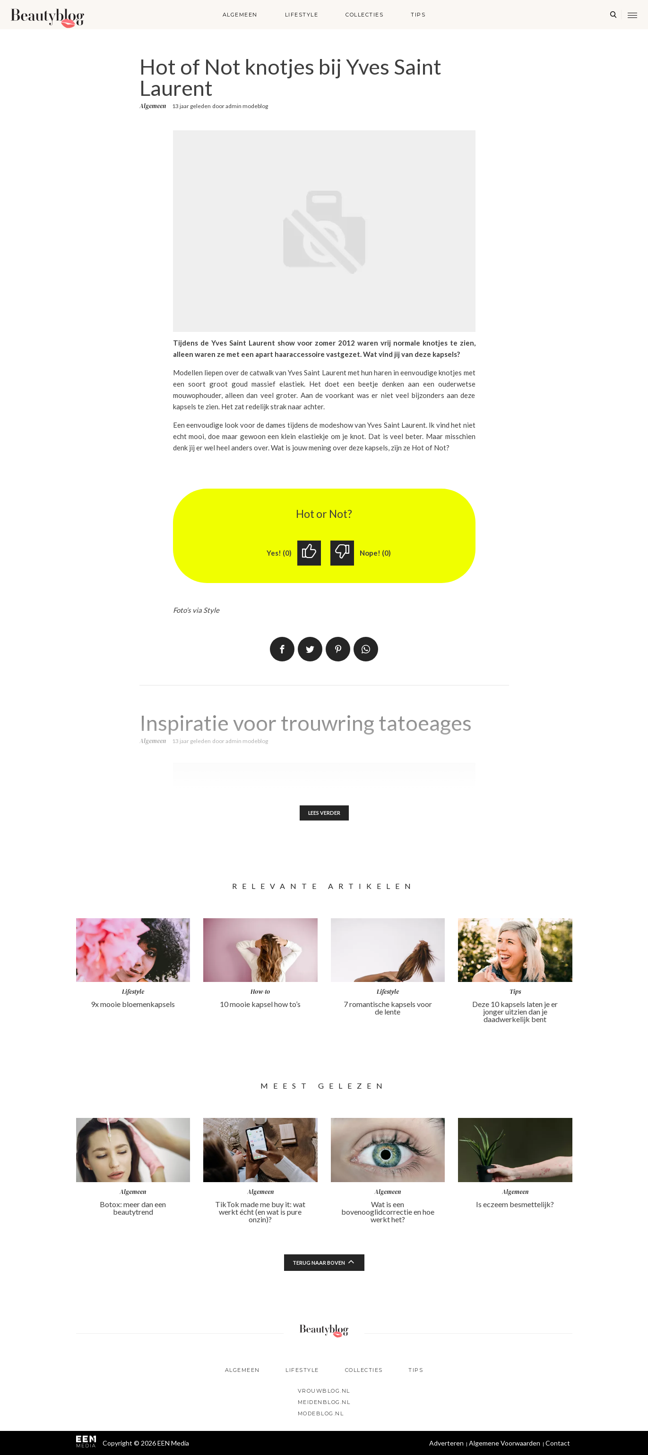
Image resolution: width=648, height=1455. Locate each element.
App (366, 650)
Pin (338, 650)
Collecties (364, 14)
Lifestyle (302, 14)
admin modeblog (246, 106)
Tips (418, 14)
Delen (282, 650)
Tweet (310, 650)
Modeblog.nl (321, 1413)
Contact (557, 1443)
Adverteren (446, 1443)
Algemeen (240, 14)
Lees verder (324, 814)
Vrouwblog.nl (324, 1390)
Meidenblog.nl (324, 1402)
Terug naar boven (318, 1265)
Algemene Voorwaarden (504, 1443)
